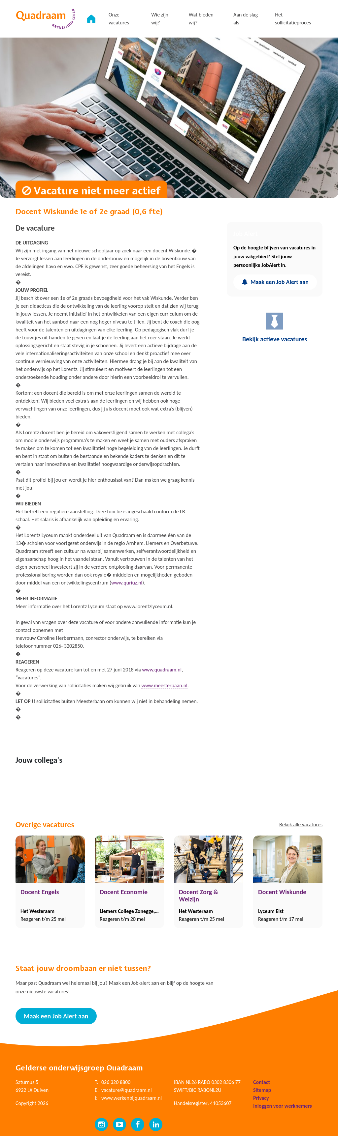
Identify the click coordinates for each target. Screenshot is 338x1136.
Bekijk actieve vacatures (274, 327)
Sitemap (262, 1090)
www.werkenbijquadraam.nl (131, 1097)
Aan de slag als (246, 19)
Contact (261, 1082)
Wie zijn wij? (161, 19)
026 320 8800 (115, 1082)
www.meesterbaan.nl (164, 685)
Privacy (261, 1097)
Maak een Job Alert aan (275, 282)
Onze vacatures (120, 19)
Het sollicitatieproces (293, 19)
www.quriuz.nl (126, 583)
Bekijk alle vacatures (300, 824)
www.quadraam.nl (162, 670)
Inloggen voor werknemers (282, 1105)
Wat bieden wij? (202, 19)
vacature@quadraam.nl (126, 1090)
